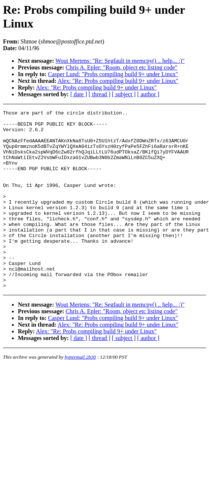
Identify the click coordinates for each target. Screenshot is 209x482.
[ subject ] (124, 94)
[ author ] (148, 94)
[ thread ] (99, 94)
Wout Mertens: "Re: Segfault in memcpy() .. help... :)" (119, 61)
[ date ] (78, 94)
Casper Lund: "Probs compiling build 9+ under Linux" (113, 74)
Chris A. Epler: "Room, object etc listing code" (122, 67)
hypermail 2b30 (80, 392)
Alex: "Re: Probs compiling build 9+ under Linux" (118, 81)
